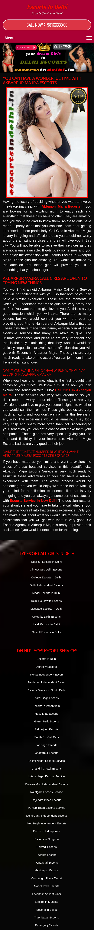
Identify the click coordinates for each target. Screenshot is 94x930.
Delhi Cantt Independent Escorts (46, 815)
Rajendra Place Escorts (46, 800)
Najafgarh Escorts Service (46, 792)
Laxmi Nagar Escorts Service (46, 760)
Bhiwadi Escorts (47, 846)
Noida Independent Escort (46, 674)
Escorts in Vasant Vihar (46, 894)
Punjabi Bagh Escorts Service (46, 807)
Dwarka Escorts (47, 854)
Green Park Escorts (46, 721)
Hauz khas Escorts (46, 713)
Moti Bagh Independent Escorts (46, 823)
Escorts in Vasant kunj (46, 705)
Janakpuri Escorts (46, 862)
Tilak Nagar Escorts (46, 917)
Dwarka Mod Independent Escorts (46, 784)
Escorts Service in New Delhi (33, 501)
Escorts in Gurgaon (46, 839)
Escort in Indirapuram (46, 831)
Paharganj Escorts (46, 925)
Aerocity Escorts (46, 666)
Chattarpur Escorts (46, 752)
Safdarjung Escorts (47, 729)
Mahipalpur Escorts (46, 870)
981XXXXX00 (57, 25)
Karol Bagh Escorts (46, 698)
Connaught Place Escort (46, 878)
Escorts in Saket (46, 909)
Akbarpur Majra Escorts (60, 206)
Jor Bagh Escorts (46, 745)
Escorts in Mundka (46, 901)
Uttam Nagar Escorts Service (46, 776)
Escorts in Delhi (47, 9)
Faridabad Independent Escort (47, 682)
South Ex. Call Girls (46, 737)
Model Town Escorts (46, 886)
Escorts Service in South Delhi (47, 690)
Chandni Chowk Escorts (46, 768)
